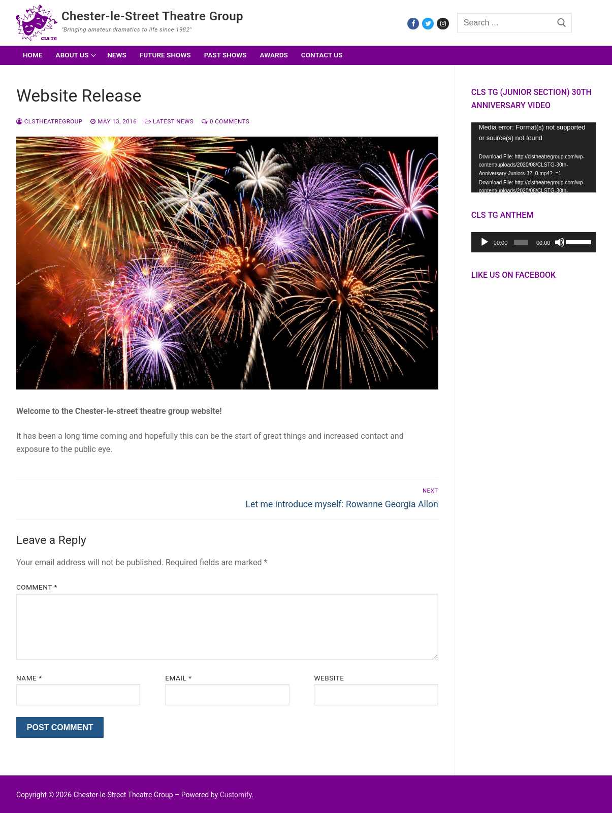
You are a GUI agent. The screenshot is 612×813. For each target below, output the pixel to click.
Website (329, 678)
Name (29, 678)
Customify (236, 795)
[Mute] (560, 242)
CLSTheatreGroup (49, 121)
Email (178, 678)
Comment (36, 587)
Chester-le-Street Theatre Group (152, 16)
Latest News (169, 121)
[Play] (484, 242)
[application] (533, 157)
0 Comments (225, 121)
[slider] (521, 242)
